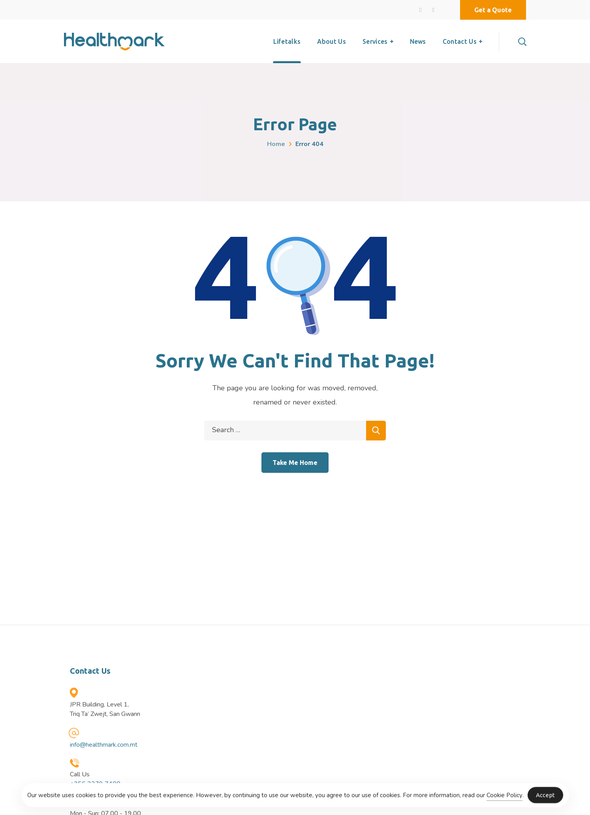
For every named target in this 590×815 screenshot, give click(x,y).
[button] (493, 10)
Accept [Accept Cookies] (545, 799)
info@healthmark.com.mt (103, 744)
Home (276, 144)
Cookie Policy (504, 799)
